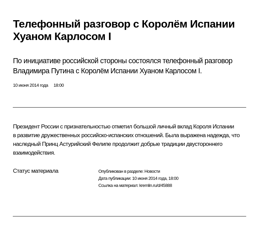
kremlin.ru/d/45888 (155, 185)
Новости (152, 171)
